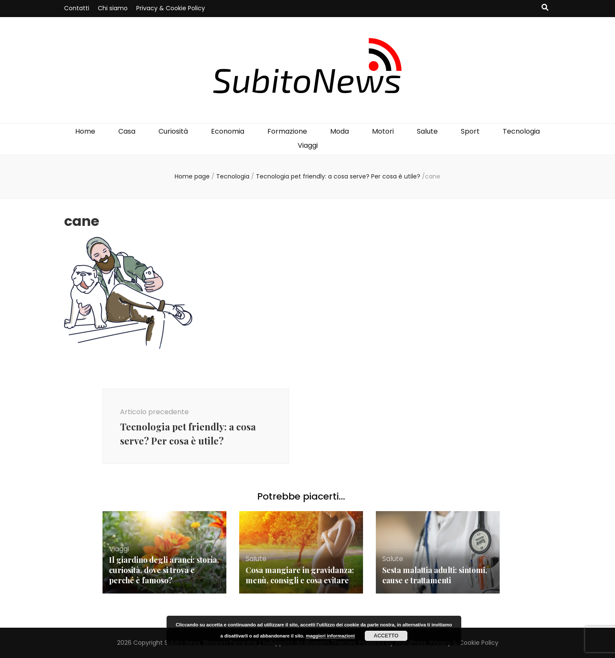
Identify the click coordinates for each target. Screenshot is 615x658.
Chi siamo (113, 8)
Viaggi (308, 145)
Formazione (287, 131)
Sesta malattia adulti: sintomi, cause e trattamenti (434, 575)
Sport (470, 131)
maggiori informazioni (330, 635)
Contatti (76, 8)
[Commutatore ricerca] (545, 8)
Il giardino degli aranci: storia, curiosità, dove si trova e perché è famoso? (164, 570)
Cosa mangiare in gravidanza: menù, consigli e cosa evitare (300, 575)
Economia (227, 131)
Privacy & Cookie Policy (170, 8)
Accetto (386, 636)
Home (85, 131)
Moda (339, 131)
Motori (383, 131)
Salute (427, 131)
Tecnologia (521, 131)
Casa (126, 131)
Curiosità (173, 131)
